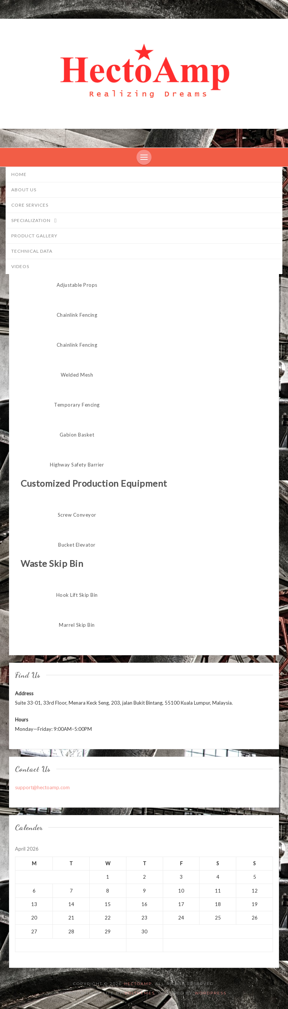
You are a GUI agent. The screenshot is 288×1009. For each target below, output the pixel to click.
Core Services (29, 205)
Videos (20, 266)
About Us (23, 189)
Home (19, 174)
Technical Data (31, 251)
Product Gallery (34, 235)
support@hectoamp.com (42, 787)
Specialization (37, 221)
